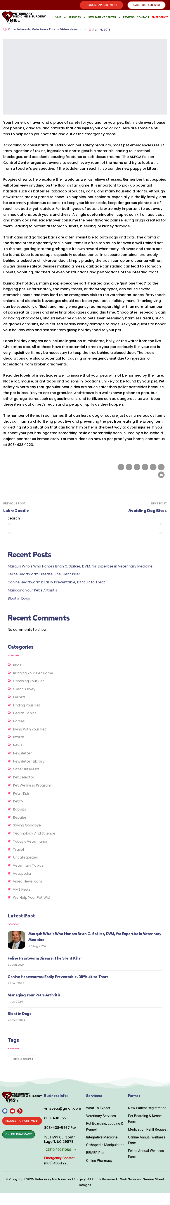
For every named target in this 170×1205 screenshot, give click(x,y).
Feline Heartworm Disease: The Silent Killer (44, 575)
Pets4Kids (21, 794)
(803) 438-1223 (56, 1164)
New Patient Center (104, 18)
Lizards (18, 737)
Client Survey (24, 689)
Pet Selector (23, 778)
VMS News (21, 890)
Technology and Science (34, 834)
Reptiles (20, 818)
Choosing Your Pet (28, 681)
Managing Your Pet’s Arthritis (32, 590)
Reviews (129, 18)
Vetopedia (22, 874)
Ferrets (19, 697)
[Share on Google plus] (153, 468)
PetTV (18, 802)
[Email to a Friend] (161, 475)
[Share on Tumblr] (145, 468)
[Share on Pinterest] (161, 468)
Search (14, 518)
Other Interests (19, 30)
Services (77, 18)
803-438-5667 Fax (60, 1128)
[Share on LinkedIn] (137, 468)
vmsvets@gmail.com (62, 1109)
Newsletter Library (29, 761)
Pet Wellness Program (32, 785)
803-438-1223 (56, 1118)
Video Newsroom (73, 30)
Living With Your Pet (29, 729)
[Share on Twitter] (129, 468)
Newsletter (22, 753)
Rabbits (19, 809)
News (17, 746)
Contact (143, 18)
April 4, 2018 (99, 30)
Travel (18, 850)
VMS (61, 18)
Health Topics (24, 713)
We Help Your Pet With (32, 898)
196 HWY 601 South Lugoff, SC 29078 (60, 1140)
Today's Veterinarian (30, 842)
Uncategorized (25, 858)
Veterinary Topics (45, 30)
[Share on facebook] (121, 468)
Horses (19, 722)
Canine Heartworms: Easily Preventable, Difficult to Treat (56, 583)
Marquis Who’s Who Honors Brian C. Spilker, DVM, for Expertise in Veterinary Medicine (80, 566)
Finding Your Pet (26, 705)
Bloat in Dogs (19, 599)
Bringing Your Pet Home (33, 673)
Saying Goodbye (27, 826)
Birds (17, 665)
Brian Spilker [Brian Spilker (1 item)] (23, 1060)
